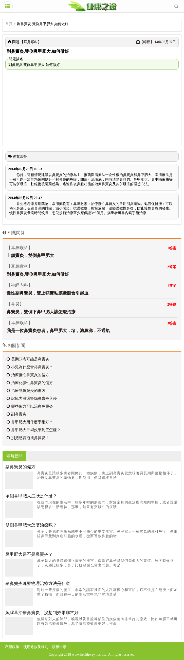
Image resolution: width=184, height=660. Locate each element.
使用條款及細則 (35, 647)
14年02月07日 (156, 42)
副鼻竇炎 (16, 414)
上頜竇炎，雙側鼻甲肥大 (30, 255)
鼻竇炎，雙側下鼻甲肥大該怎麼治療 (41, 311)
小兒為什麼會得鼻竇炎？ (30, 367)
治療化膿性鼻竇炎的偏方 (30, 383)
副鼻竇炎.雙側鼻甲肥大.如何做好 (38, 274)
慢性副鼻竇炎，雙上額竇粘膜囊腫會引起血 (47, 293)
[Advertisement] (92, 107)
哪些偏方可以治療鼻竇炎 (30, 406)
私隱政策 (12, 647)
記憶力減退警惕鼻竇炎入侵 (32, 398)
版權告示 (59, 647)
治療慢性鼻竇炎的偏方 (28, 375)
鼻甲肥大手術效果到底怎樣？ (34, 430)
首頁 (8, 24)
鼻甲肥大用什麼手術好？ (30, 422)
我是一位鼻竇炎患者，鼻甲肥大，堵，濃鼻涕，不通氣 (58, 330)
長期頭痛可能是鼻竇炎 (28, 359)
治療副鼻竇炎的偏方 (26, 391)
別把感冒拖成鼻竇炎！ (28, 438)
